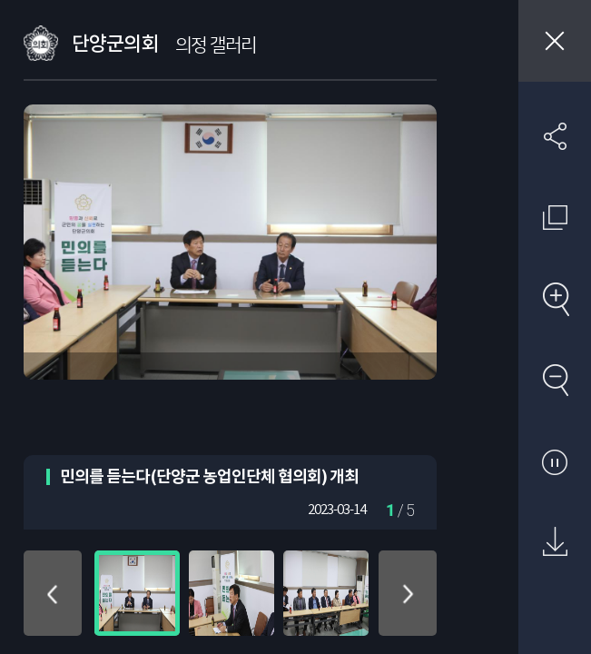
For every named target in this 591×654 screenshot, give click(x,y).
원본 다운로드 (554, 542)
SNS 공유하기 (554, 136)
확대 (554, 298)
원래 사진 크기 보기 (554, 217)
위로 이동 (53, 593)
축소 (554, 379)
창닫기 (554, 41)
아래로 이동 (408, 593)
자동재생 (554, 461)
